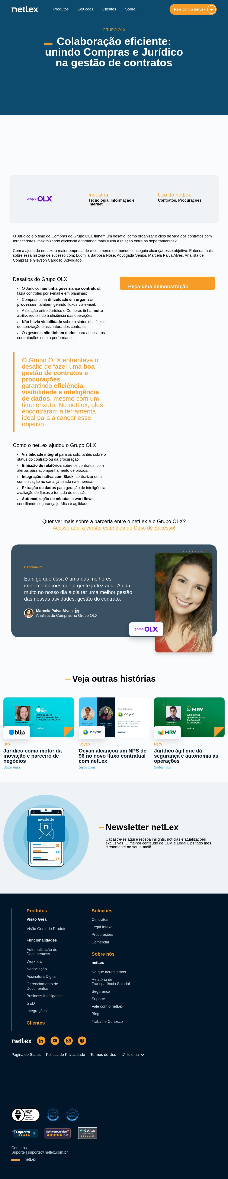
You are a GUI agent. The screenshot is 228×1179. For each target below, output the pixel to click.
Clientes (109, 9)
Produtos (61, 9)
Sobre (130, 9)
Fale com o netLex (195, 9)
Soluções (85, 9)
